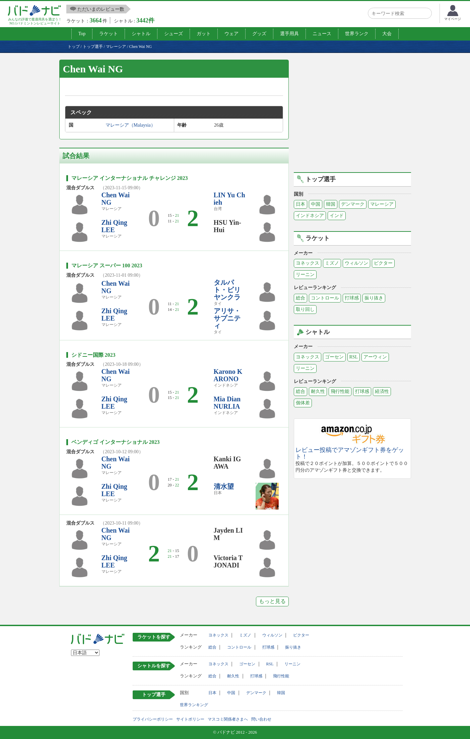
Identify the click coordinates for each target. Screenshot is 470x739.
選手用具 (289, 33)
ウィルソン (356, 263)
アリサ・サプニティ (227, 318)
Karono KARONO (228, 375)
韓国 (330, 204)
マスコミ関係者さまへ (228, 719)
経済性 (382, 391)
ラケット (108, 33)
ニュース (322, 33)
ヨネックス (307, 263)
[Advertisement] (352, 115)
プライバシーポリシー (153, 719)
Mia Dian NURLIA (227, 402)
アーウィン (375, 356)
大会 (387, 33)
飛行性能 (340, 391)
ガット (204, 33)
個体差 (303, 402)
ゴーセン (334, 356)
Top (82, 33)
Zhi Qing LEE (114, 226)
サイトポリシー (190, 719)
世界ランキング (194, 704)
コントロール (325, 297)
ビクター (383, 263)
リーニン (305, 274)
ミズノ (332, 263)
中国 (315, 204)
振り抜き (373, 297)
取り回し (305, 309)
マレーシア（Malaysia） (130, 125)
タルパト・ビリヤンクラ (227, 290)
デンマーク (352, 204)
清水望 (224, 486)
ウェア (231, 33)
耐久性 (318, 391)
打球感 (352, 297)
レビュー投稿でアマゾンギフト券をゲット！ (349, 453)
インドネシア (310, 215)
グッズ (259, 33)
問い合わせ (261, 719)
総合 (300, 297)
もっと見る (272, 601)
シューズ (173, 33)
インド (337, 215)
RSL (353, 356)
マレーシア (382, 204)
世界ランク (356, 33)
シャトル (141, 33)
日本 (300, 204)
